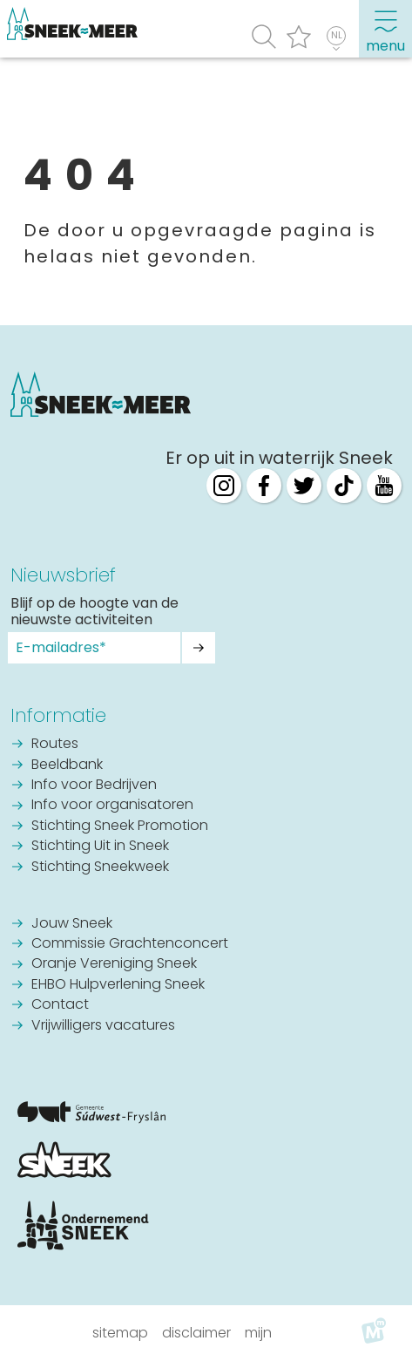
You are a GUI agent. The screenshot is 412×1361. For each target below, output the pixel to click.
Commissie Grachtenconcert (129, 944)
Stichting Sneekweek (100, 867)
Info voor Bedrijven (94, 785)
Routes (54, 744)
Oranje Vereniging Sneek (114, 964)
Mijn (258, 1333)
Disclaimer (196, 1333)
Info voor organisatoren (112, 805)
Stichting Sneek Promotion (119, 826)
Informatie (58, 715)
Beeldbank (67, 765)
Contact (60, 1005)
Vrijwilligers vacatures (103, 1026)
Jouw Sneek (71, 924)
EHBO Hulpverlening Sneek (118, 985)
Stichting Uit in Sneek (100, 846)
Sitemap (120, 1333)
